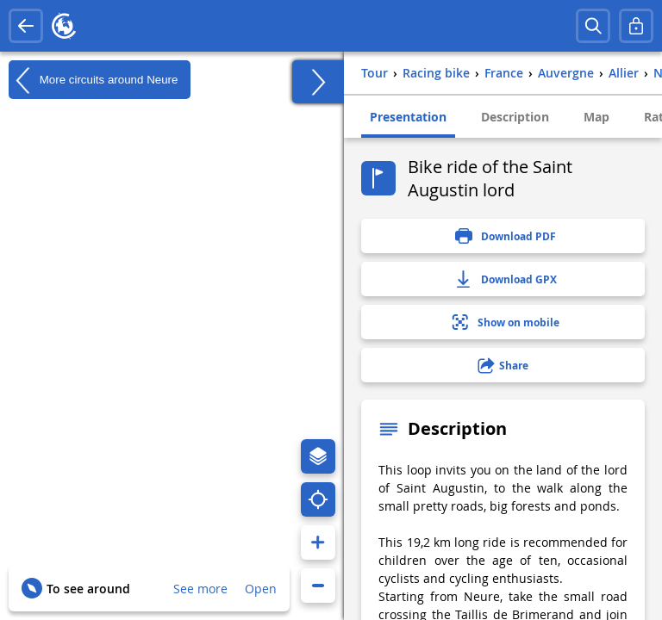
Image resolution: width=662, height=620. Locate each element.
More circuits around (93, 80)
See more (200, 588)
